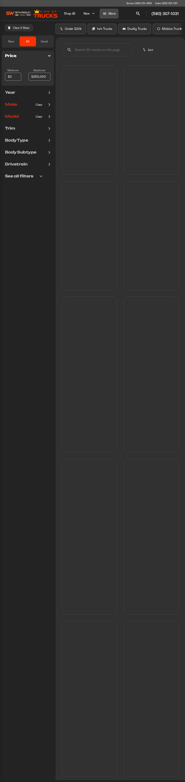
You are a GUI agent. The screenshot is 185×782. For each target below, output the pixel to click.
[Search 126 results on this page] (97, 51)
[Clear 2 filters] (19, 28)
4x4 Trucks (102, 31)
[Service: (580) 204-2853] (139, 3)
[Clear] (39, 104)
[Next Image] (180, 30)
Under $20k (71, 31)
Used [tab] (44, 41)
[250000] (39, 77)
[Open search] (138, 13)
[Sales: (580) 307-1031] (166, 3)
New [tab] (11, 41)
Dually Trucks (134, 31)
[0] (13, 77)
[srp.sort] (148, 51)
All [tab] (27, 41)
